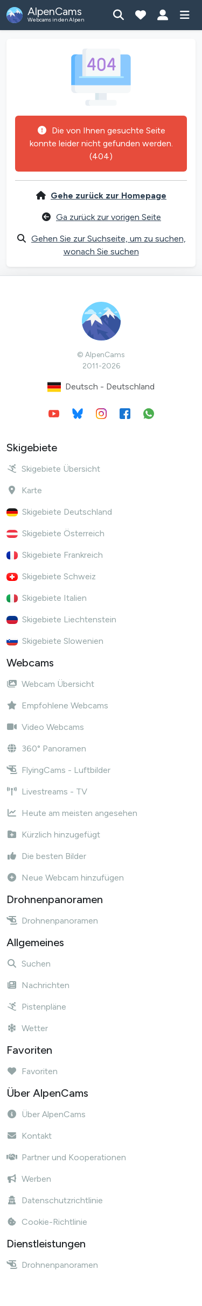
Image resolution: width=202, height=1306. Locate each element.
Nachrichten (37, 985)
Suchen (28, 964)
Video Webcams (45, 727)
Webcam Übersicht (50, 684)
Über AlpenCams (46, 1114)
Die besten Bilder (46, 856)
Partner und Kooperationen (66, 1157)
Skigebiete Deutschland (59, 512)
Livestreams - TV (46, 791)
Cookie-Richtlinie (46, 1222)
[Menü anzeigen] (184, 15)
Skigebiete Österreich (55, 533)
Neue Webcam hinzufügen (65, 877)
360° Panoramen (46, 748)
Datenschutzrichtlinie (54, 1200)
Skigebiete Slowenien (54, 641)
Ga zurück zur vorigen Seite (108, 217)
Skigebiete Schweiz (51, 576)
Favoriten (32, 1071)
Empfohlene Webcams (57, 705)
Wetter (27, 1028)
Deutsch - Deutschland (101, 387)
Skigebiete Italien (46, 598)
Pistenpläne (36, 1007)
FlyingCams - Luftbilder (58, 770)
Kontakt (29, 1136)
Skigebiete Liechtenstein (61, 619)
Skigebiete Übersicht (53, 469)
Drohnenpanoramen (52, 920)
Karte (24, 490)
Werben (28, 1179)
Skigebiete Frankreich (54, 555)
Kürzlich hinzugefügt (53, 834)
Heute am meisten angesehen (71, 813)
